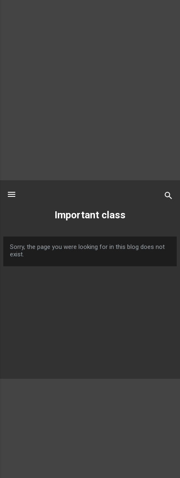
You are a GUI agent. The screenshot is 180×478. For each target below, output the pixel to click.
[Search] (168, 197)
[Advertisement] (90, 90)
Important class (90, 215)
